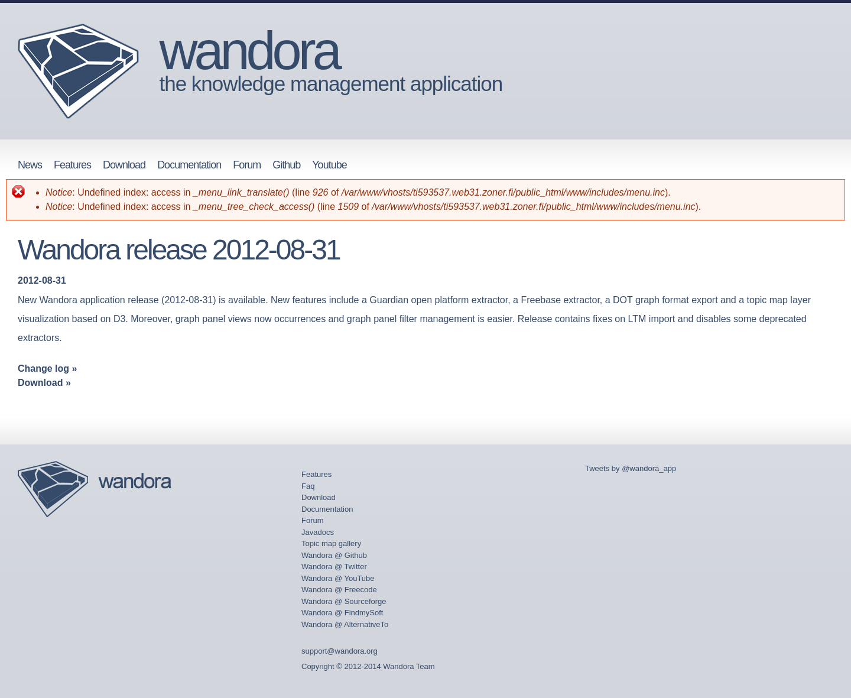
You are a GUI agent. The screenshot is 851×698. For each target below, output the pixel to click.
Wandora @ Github (334, 555)
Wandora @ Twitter (334, 566)
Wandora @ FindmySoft (342, 612)
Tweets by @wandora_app (630, 468)
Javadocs (317, 532)
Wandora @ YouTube (338, 578)
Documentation (189, 165)
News (30, 165)
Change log (43, 368)
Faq (307, 486)
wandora (248, 50)
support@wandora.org (339, 651)
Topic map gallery (331, 543)
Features (72, 165)
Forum (247, 165)
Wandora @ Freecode (339, 589)
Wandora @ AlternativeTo (344, 624)
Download (124, 165)
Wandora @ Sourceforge (343, 601)
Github (286, 165)
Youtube (329, 165)
